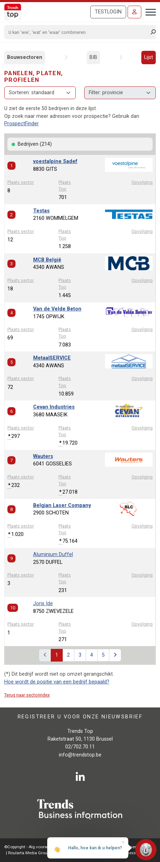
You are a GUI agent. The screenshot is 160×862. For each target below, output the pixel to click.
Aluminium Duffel (53, 554)
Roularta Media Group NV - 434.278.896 (44, 852)
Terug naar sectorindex (27, 695)
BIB (93, 57)
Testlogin (108, 12)
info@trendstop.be (80, 755)
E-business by (135, 852)
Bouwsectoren (24, 57)
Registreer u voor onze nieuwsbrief (80, 717)
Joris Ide (43, 604)
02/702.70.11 (80, 747)
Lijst (148, 57)
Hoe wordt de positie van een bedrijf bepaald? (56, 682)
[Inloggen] (134, 12)
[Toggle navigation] (148, 11)
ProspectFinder (21, 124)
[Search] (77, 32)
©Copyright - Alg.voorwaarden (32, 846)
